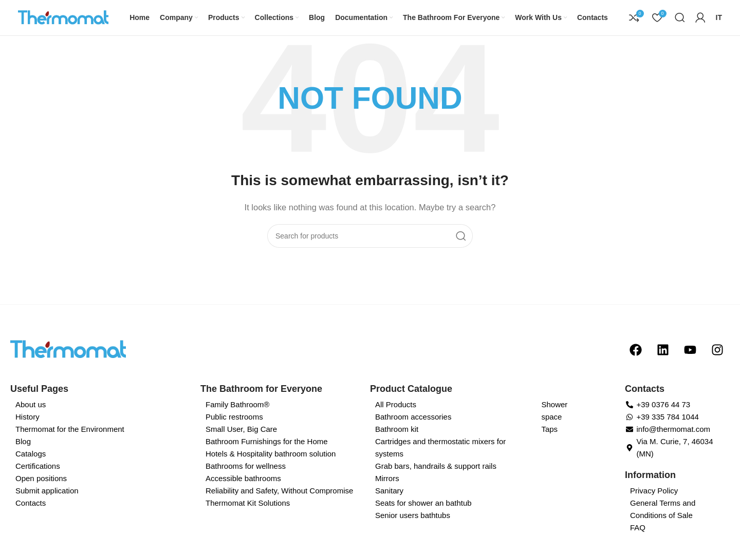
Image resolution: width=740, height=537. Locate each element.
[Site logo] (69, 22)
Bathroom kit (396, 440)
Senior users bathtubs (412, 526)
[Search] (680, 23)
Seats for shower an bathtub (423, 514)
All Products (395, 415)
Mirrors (387, 489)
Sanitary (389, 502)
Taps (549, 440)
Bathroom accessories (413, 428)
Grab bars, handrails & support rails (435, 477)
